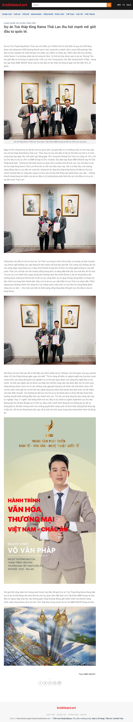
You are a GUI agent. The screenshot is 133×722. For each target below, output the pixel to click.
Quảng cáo (61, 715)
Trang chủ (7, 14)
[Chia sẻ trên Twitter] (45, 683)
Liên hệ (83, 715)
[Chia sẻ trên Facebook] (40, 683)
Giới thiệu (50, 715)
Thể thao (70, 14)
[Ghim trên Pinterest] (54, 683)
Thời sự (17, 14)
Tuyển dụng (73, 715)
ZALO (129, 5)
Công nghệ (48, 14)
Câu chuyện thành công (26, 23)
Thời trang (90, 14)
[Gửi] (109, 5)
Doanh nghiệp (9, 23)
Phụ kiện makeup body (82, 718)
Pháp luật (59, 14)
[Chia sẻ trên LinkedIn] (59, 683)
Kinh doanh (36, 14)
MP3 (119, 5)
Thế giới (25, 14)
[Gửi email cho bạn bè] (50, 683)
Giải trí (79, 14)
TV (123, 5)
